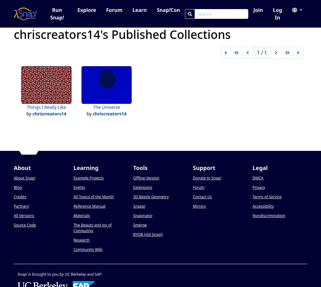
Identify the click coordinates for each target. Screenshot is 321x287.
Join (258, 10)
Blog (18, 187)
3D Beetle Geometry (151, 196)
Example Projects (88, 178)
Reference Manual (89, 206)
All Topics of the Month (93, 196)
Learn (139, 10)
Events (79, 187)
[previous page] (247, 53)
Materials (81, 215)
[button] (297, 10)
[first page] (225, 53)
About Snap (24, 178)
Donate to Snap (207, 178)
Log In (277, 14)
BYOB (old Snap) (148, 234)
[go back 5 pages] (236, 53)
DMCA (258, 178)
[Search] (190, 14)
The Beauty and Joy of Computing (92, 227)
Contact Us (202, 196)
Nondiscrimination (269, 215)
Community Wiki (88, 249)
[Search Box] (221, 14)
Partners (21, 206)
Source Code (25, 225)
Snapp (139, 206)
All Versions (24, 215)
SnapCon (168, 10)
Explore (86, 10)
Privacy (259, 187)
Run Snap (57, 14)
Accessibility (263, 206)
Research (81, 240)
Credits (20, 196)
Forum (114, 10)
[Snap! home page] (25, 14)
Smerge (140, 225)
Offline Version (146, 178)
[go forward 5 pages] (287, 53)
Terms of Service (267, 196)
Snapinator (143, 215)
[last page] (298, 53)
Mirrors (199, 206)
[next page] (276, 53)
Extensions (142, 187)
